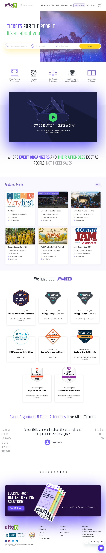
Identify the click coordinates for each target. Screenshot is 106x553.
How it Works (56, 5)
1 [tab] (40, 472)
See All (98, 184)
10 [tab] (66, 472)
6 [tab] (54, 472)
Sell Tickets (42, 529)
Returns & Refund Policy (10, 545)
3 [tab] (46, 472)
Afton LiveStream (44, 538)
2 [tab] (43, 472)
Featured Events (45, 5)
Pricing (40, 535)
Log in (93, 5)
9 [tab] (63, 472)
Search (90, 46)
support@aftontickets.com (91, 531)
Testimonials (64, 532)
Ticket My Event (79, 5)
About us (63, 529)
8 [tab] (60, 472)
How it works (42, 532)
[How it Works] (53, 117)
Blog (71, 5)
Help (87, 5)
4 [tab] (48, 472)
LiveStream (64, 5)
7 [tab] (57, 472)
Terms (24, 544)
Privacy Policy (30, 544)
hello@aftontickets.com (90, 536)
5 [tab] (51, 472)
